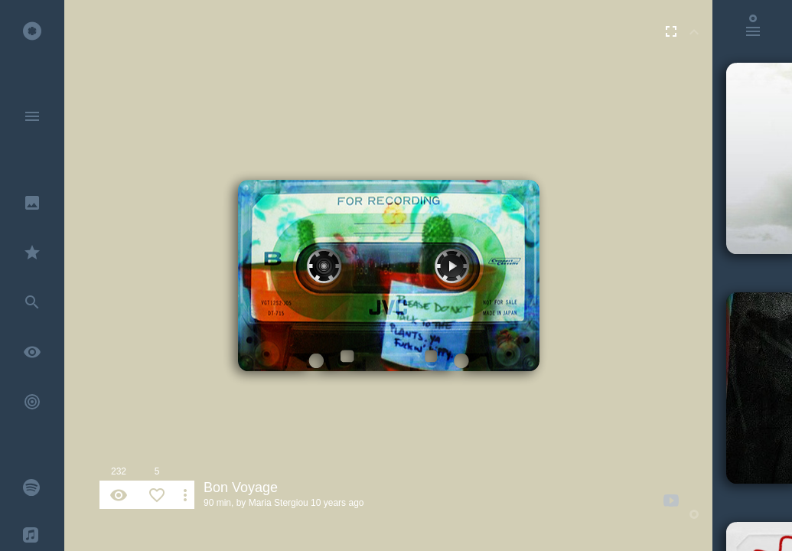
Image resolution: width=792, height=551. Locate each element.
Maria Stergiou (278, 502)
